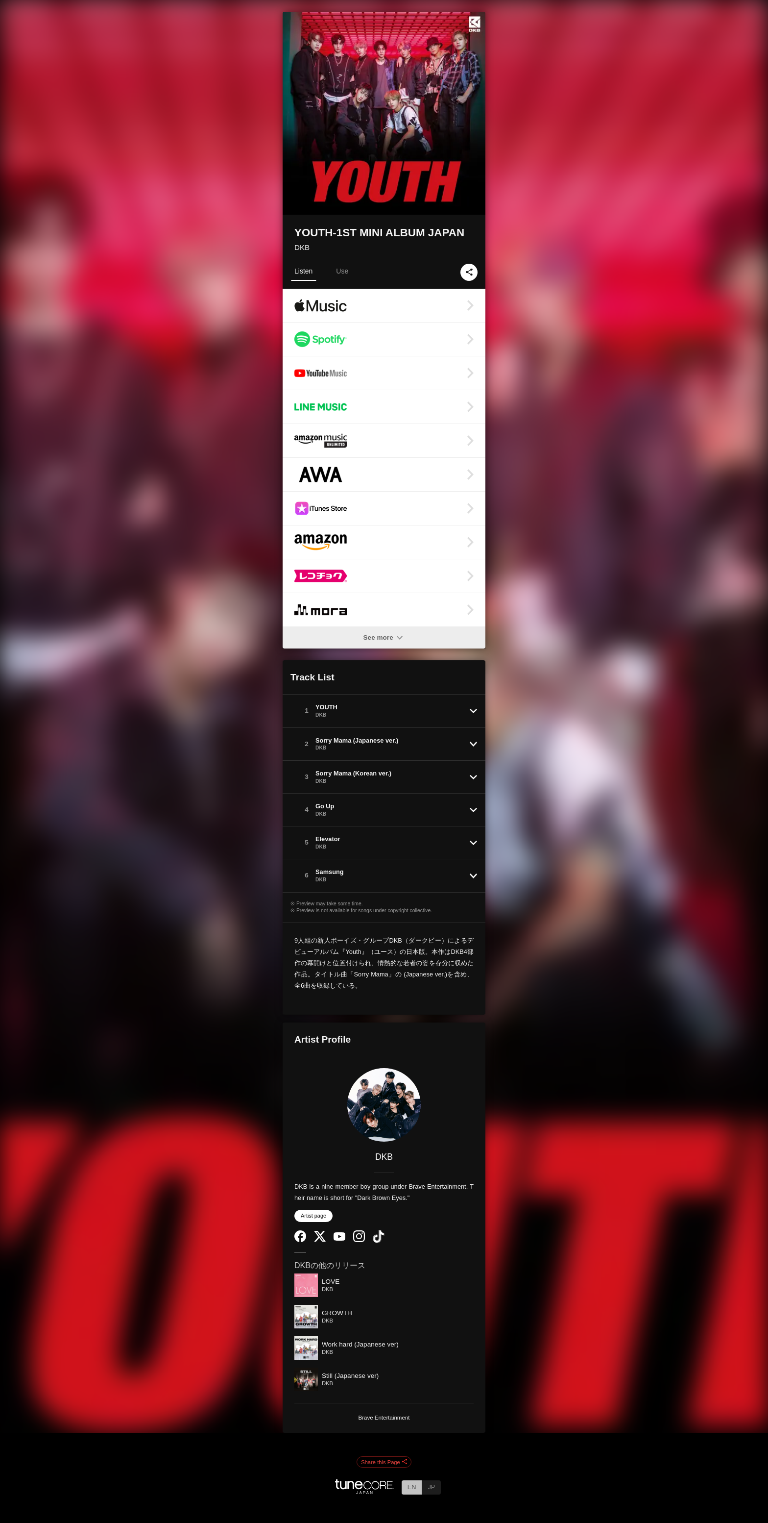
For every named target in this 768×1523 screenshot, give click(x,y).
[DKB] (384, 1105)
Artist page (313, 1216)
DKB (302, 247)
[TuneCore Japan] (364, 1491)
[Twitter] (320, 1239)
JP (431, 1487)
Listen (303, 271)
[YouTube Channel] (339, 1238)
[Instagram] (359, 1240)
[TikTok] (378, 1241)
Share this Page (384, 1462)
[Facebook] (300, 1240)
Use (342, 271)
